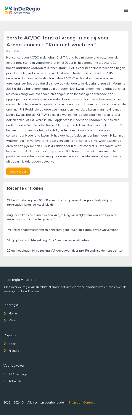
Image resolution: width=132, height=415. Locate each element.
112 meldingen (16, 374)
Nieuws (11, 351)
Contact (89, 402)
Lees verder (18, 171)
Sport (9, 344)
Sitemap (74, 402)
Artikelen (12, 381)
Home (10, 313)
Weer (9, 320)
